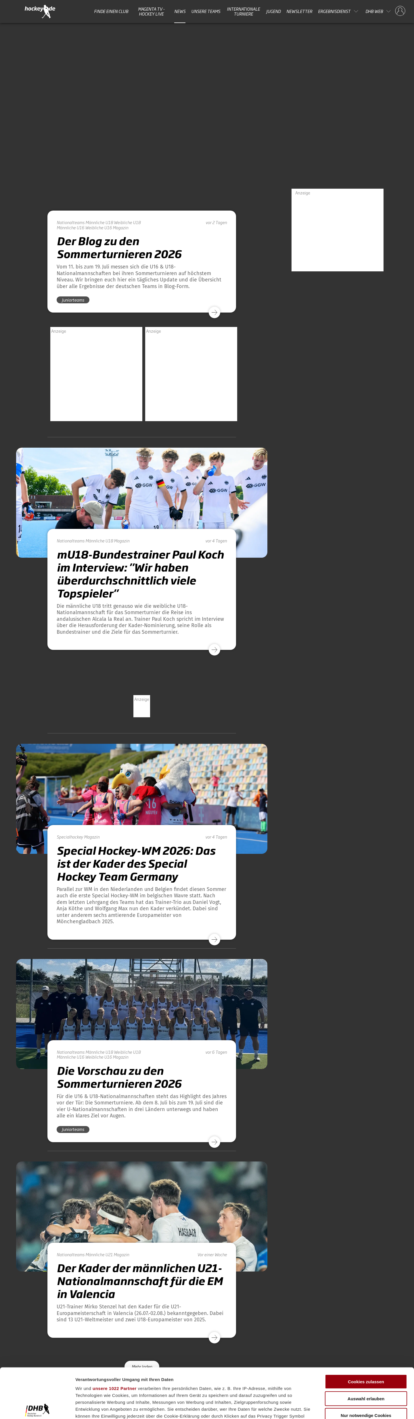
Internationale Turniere (243, 11)
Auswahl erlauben (366, 1346)
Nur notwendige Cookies (366, 1363)
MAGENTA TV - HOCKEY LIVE (151, 11)
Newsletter (299, 11)
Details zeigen (305, 1407)
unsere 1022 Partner (115, 1336)
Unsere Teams (205, 11)
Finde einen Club (111, 11)
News (179, 11)
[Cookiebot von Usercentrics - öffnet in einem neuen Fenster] (37, 1407)
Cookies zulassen (366, 1330)
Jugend (273, 11)
